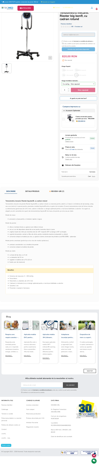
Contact (3, 439)
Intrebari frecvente (32, 432)
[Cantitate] (65, 99)
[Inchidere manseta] (78, 93)
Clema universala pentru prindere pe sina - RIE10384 (85, 127)
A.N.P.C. (3, 443)
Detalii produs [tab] (32, 201)
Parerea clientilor (6, 414)
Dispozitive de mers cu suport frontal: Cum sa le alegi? (86, 346)
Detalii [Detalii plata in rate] (92, 157)
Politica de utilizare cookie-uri (10, 434)
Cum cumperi (30, 419)
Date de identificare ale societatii (61, 446)
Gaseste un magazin (48, 2)
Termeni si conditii (7, 423)
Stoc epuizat (83, 99)
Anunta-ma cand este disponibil (78, 59)
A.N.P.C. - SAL (5, 448)
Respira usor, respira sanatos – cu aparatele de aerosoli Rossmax (11, 346)
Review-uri (56, 201)
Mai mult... (8, 365)
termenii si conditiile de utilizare (83, 51)
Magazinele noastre (32, 436)
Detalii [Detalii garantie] (93, 186)
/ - (76, 36)
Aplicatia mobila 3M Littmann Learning (49, 346)
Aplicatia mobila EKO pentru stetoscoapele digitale (30, 346)
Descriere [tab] (10, 201)
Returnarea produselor (33, 423)
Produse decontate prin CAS (35, 428)
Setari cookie (6, 455)
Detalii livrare (69, 151)
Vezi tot (90, 380)
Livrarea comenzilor (32, 414)
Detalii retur (68, 169)
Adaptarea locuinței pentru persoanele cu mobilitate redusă (67, 346)
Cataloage (4, 419)
